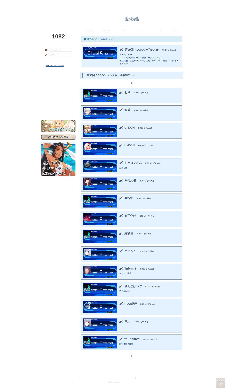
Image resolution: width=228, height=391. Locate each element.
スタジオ (134, 3)
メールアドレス (45, 50)
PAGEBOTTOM (220, 383)
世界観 (58, 79)
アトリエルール (58, 97)
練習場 (175, 30)
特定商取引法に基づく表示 (107, 378)
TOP (51, 3)
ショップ (155, 3)
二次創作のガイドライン (126, 378)
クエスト (158, 30)
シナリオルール (58, 94)
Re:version (151, 378)
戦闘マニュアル (58, 101)
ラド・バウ (140, 30)
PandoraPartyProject (58, 16)
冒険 (123, 30)
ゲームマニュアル (58, 89)
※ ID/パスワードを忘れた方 (55, 66)
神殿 (72, 3)
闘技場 (176, 3)
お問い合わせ (58, 110)
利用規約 (76, 378)
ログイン (51, 61)
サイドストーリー (58, 84)
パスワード (45, 55)
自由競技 (89, 30)
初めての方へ (58, 105)
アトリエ (114, 3)
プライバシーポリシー (88, 378)
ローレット (93, 3)
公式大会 (106, 30)
